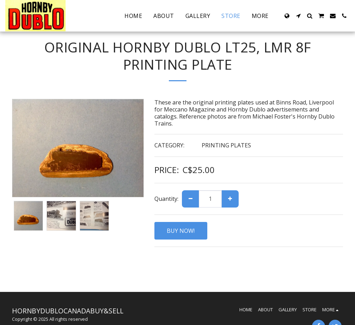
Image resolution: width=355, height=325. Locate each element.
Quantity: (166, 199)
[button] (298, 16)
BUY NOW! (181, 231)
